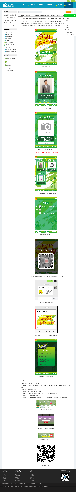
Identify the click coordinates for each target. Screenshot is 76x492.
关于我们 (4, 474)
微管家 (22, 15)
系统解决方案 (17, 477)
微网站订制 (17, 474)
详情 (14, 25)
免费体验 (73, 1)
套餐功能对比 (9, 32)
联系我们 (4, 475)
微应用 (31, 477)
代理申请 (30, 487)
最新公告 (6, 11)
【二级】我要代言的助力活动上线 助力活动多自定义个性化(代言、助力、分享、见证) (52, 15)
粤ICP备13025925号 (46, 486)
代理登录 (34, 487)
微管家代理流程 (9, 47)
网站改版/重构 (17, 475)
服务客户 (4, 478)
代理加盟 (32, 475)
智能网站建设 (17, 480)
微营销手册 (8, 38)
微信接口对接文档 (10, 44)
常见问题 (32, 478)
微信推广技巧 (9, 36)
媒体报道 (4, 477)
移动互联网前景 (9, 42)
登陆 (68, 1)
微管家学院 (28, 15)
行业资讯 (32, 480)
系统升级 (32, 474)
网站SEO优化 (17, 478)
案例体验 (8, 40)
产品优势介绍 (9, 34)
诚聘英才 (4, 480)
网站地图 (36, 486)
